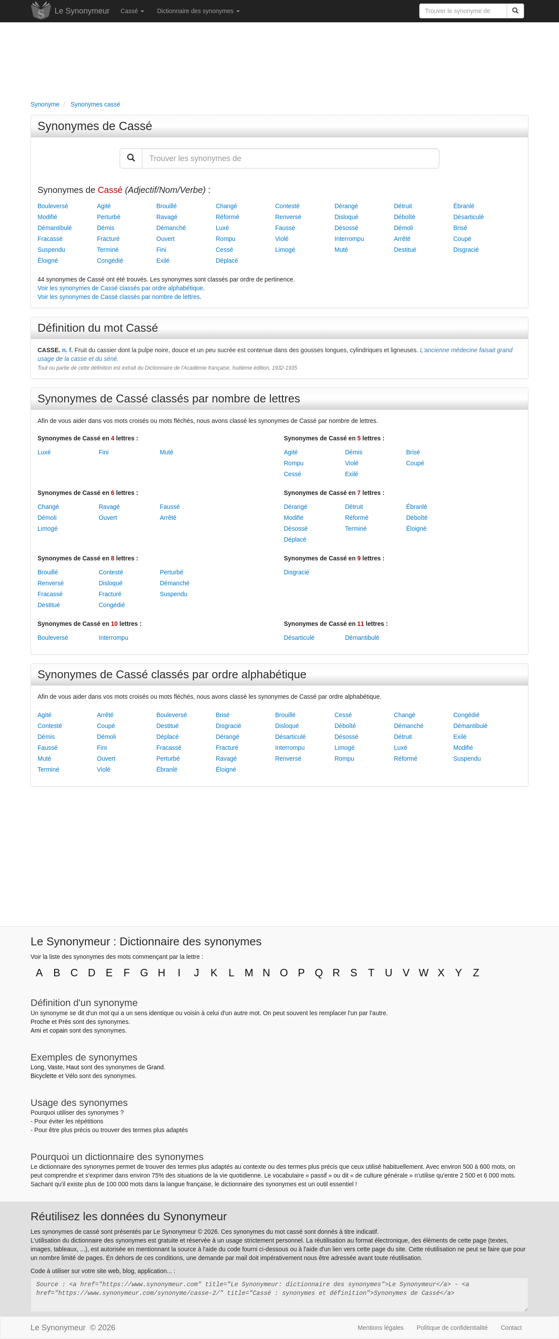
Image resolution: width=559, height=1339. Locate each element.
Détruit (403, 206)
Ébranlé (463, 206)
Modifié (47, 216)
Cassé (132, 10)
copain (59, 1030)
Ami (36, 1030)
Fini (161, 249)
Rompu (225, 238)
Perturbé (109, 216)
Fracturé (108, 238)
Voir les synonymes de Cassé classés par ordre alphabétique (120, 288)
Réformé (227, 216)
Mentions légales (381, 1327)
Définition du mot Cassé (98, 327)
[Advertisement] (279, 59)
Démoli (403, 227)
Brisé (460, 227)
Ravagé (166, 216)
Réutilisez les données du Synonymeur (129, 1216)
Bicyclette (44, 1075)
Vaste (55, 1067)
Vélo (71, 1075)
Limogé (285, 249)
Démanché (171, 227)
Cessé (224, 249)
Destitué (405, 249)
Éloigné (48, 260)
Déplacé (227, 260)
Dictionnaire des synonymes (198, 10)
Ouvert (165, 238)
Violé (282, 238)
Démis (105, 227)
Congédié (110, 260)
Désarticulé (468, 216)
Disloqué (346, 216)
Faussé (285, 227)
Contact (511, 1327)
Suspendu (51, 249)
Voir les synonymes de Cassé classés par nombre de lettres (119, 296)
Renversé (288, 216)
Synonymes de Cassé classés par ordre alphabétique (172, 674)
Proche (40, 1021)
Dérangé (346, 206)
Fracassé (50, 238)
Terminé (108, 249)
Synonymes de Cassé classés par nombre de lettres (169, 398)
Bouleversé (53, 206)
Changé (226, 206)
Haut (72, 1067)
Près (65, 1021)
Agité (104, 206)
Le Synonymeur (82, 11)
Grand (155, 1067)
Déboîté (404, 216)
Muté (341, 249)
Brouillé (166, 206)
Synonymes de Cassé (95, 126)
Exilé (162, 260)
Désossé (346, 227)
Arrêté (402, 238)
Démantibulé (55, 227)
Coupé (462, 238)
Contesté (287, 206)
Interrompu (349, 238)
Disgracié (466, 249)
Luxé (222, 227)
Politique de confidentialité (452, 1327)
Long (37, 1067)
